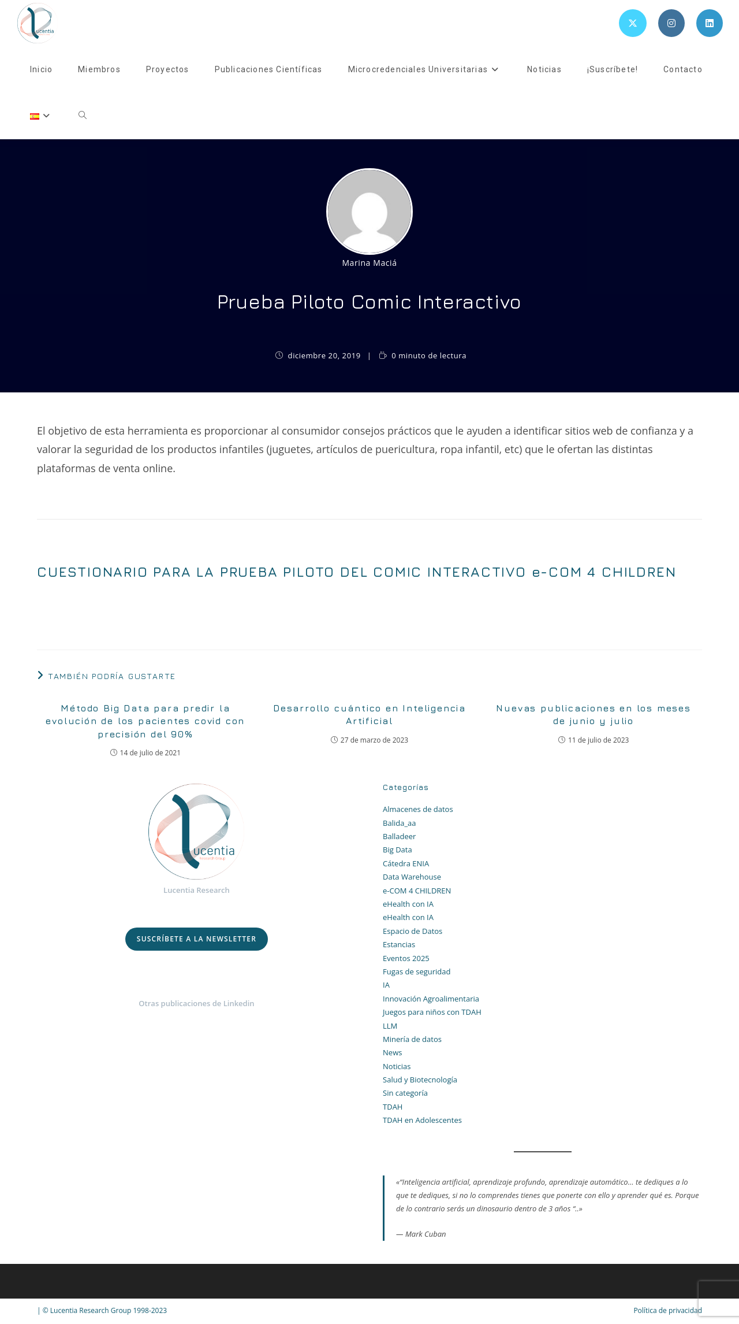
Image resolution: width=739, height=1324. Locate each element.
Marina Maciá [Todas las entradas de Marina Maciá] (369, 262)
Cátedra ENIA (406, 863)
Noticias (396, 1066)
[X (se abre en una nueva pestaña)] (633, 23)
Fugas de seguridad (416, 971)
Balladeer (399, 836)
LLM (390, 1026)
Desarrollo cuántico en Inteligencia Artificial (369, 714)
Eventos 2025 (406, 958)
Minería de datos (412, 1039)
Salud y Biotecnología (420, 1079)
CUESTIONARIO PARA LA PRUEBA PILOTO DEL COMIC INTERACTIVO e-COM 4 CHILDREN (356, 571)
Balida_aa (399, 823)
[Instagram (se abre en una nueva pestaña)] (671, 23)
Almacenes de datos (418, 809)
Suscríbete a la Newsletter (196, 939)
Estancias (399, 944)
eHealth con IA (408, 904)
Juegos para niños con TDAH (432, 1012)
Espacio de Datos (412, 931)
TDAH (392, 1107)
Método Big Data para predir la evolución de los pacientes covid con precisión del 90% (145, 721)
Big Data (397, 849)
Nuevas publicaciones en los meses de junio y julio (593, 714)
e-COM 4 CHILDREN (417, 890)
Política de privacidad (667, 1310)
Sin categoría (405, 1093)
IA (386, 985)
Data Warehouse (412, 876)
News (392, 1052)
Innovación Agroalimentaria (431, 998)
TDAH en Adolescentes (422, 1120)
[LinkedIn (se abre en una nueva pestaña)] (709, 23)
